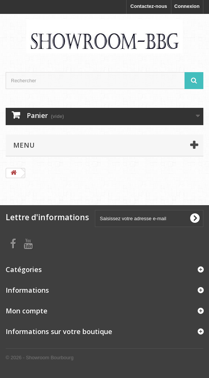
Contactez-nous (148, 6)
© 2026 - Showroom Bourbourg (39, 357)
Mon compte (26, 310)
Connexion (187, 6)
